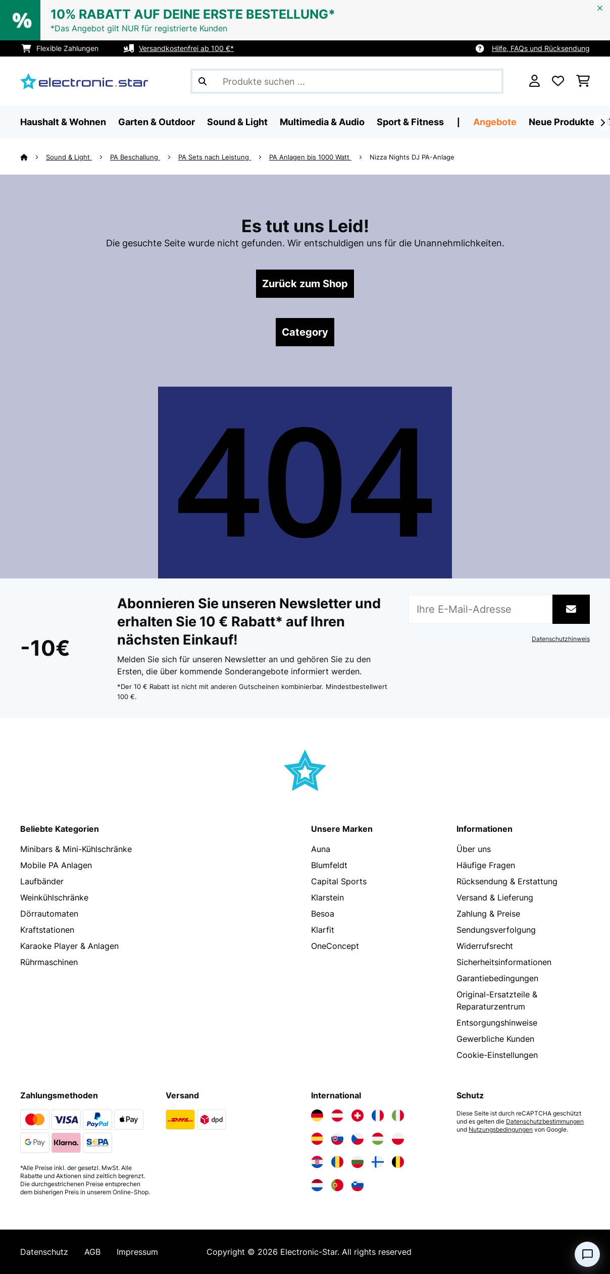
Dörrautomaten (49, 914)
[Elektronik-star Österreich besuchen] (337, 1115)
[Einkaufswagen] (583, 81)
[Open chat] (587, 1254)
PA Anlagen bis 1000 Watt (310, 157)
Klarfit (322, 930)
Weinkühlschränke (54, 897)
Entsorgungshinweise (496, 1023)
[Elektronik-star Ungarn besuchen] (378, 1139)
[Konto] (534, 81)
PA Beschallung (135, 157)
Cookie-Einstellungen (497, 1055)
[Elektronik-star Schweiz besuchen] (357, 1115)
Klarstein (327, 897)
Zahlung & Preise (488, 914)
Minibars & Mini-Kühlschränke (76, 849)
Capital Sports (339, 881)
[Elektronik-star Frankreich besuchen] (378, 1115)
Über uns (473, 849)
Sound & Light (69, 157)
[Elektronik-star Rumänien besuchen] (337, 1162)
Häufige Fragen (485, 865)
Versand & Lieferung (494, 897)
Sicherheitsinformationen (503, 962)
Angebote (495, 122)
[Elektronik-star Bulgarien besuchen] (357, 1162)
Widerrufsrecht (484, 946)
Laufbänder (42, 881)
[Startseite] (33, 157)
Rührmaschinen (49, 962)
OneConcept (335, 946)
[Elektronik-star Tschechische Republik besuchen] (357, 1139)
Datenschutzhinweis (561, 639)
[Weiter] (602, 122)
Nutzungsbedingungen (501, 1129)
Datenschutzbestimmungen (545, 1121)
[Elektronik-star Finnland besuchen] (378, 1162)
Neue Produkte (561, 122)
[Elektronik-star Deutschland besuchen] (317, 1115)
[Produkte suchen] (346, 81)
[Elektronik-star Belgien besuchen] (398, 1162)
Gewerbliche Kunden (495, 1039)
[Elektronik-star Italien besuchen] (398, 1115)
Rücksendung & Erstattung (506, 881)
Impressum (137, 1252)
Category (305, 332)
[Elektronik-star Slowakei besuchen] (337, 1139)
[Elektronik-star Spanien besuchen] (317, 1139)
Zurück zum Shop (305, 284)
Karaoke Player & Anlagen (69, 946)
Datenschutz (44, 1252)
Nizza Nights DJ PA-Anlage (412, 157)
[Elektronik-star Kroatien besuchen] (317, 1162)
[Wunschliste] (558, 81)
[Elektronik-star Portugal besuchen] (337, 1185)
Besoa (322, 914)
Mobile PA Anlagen (56, 865)
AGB (92, 1252)
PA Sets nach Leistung (214, 157)
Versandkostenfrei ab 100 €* (186, 48)
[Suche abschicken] (202, 81)
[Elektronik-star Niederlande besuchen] (317, 1185)
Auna (320, 849)
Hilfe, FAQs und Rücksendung (541, 48)
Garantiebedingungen (497, 978)
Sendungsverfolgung (496, 930)
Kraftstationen (47, 930)
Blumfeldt (329, 865)
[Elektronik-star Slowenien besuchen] (357, 1185)
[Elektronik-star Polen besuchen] (398, 1139)
